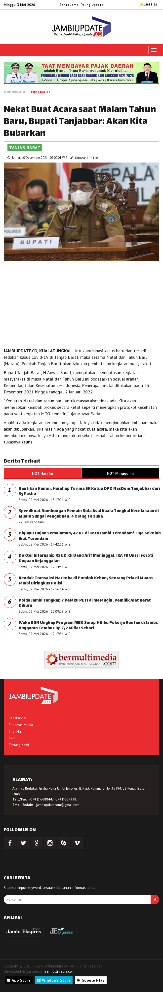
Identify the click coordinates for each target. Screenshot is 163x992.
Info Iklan (16, 731)
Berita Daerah (40, 91)
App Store (19, 980)
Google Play (91, 980)
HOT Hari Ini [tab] (42, 473)
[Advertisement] (81, 305)
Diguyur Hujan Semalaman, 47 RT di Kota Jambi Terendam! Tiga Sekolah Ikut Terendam (90, 536)
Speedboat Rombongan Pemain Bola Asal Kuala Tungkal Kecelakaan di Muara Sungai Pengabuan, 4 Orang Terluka (89, 514)
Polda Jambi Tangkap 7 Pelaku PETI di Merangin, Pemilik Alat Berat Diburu (85, 603)
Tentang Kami (19, 745)
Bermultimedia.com (59, 971)
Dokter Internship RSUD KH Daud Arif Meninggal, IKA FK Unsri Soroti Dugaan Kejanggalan (86, 558)
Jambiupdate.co (15, 91)
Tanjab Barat (25, 147)
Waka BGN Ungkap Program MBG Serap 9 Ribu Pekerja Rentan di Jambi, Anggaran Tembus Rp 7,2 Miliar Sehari (89, 625)
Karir (12, 738)
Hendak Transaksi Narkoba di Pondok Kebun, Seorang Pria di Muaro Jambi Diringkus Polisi (86, 581)
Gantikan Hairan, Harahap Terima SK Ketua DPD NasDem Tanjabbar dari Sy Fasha (89, 491)
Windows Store (54, 980)
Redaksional (17, 718)
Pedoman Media (21, 724)
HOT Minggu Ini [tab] (120, 473)
